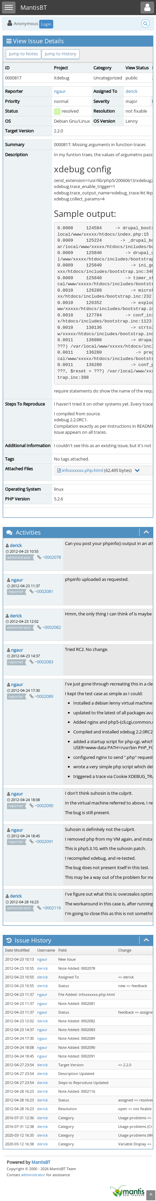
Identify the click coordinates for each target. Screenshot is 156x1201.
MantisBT (40, 1162)
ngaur (60, 91)
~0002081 (43, 591)
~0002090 (43, 805)
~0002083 (43, 662)
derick (132, 91)
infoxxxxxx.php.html (82, 470)
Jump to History (60, 54)
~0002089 (43, 696)
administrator (33, 1174)
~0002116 (51, 908)
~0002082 (51, 627)
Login (46, 24)
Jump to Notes (23, 54)
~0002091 (43, 841)
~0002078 (51, 557)
